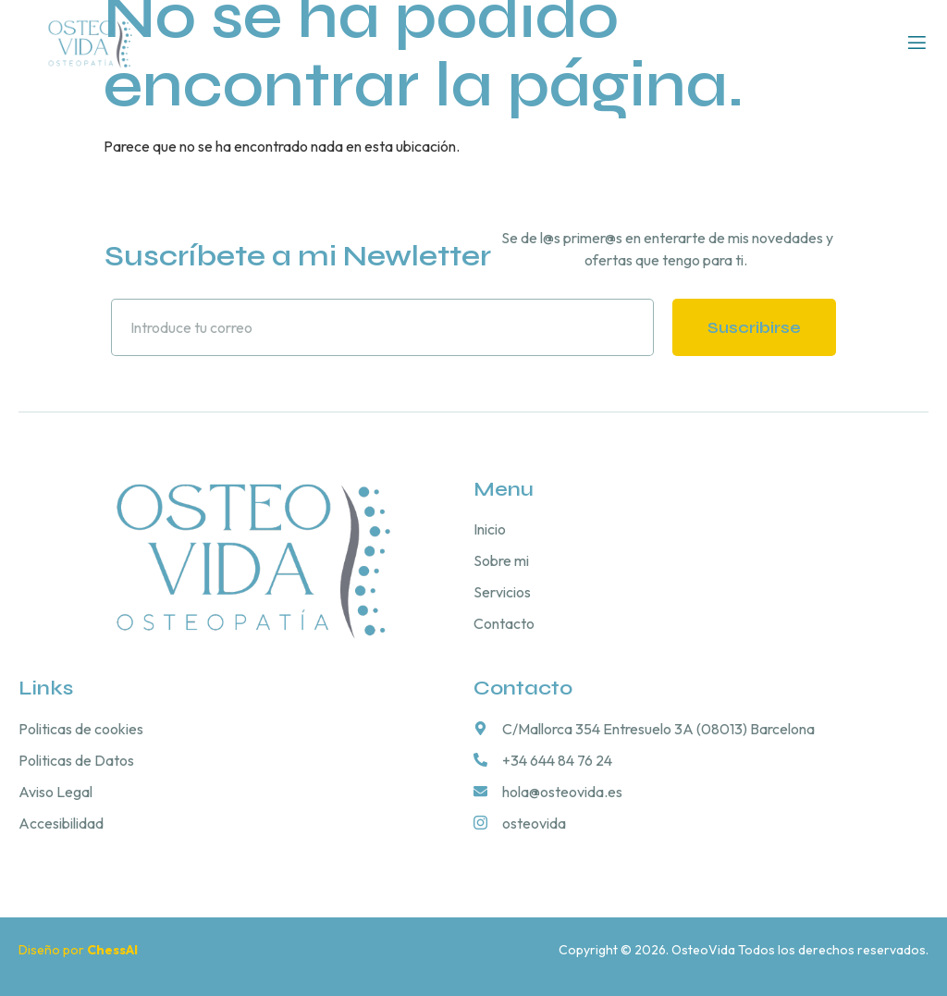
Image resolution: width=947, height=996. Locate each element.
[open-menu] (917, 43)
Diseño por (79, 949)
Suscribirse (754, 327)
